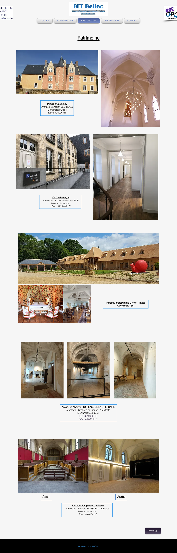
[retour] (153, 531)
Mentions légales (93, 546)
